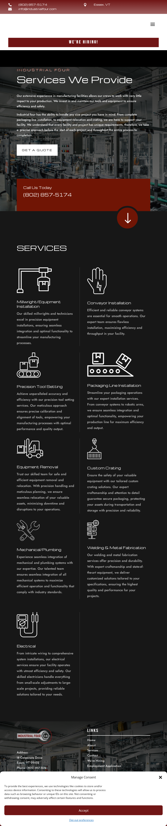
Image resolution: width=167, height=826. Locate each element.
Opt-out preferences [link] (81, 820)
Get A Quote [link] (37, 150)
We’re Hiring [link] (95, 761)
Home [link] (91, 740)
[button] (160, 777)
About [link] (91, 745)
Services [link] (92, 750)
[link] (87, 5)
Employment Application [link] (104, 766)
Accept (84, 810)
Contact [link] (92, 755)
